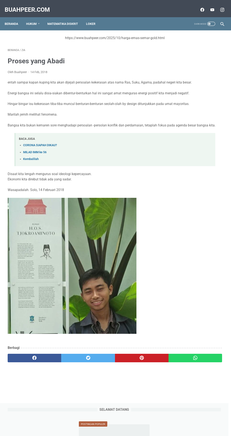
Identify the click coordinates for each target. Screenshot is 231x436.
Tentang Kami (86, 420)
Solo (173, 152)
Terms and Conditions (136, 420)
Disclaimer (162, 420)
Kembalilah (31, 176)
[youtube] (208, 5)
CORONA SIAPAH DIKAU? (40, 162)
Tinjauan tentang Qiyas (187, 84)
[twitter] (62, 375)
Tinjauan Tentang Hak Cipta (191, 200)
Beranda (14, 16)
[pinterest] (98, 375)
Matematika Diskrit (65, 16)
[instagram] (218, 5)
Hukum (34, 16)
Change (176, 131)
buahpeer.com (30, 4)
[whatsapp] (134, 375)
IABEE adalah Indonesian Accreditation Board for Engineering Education (189, 306)
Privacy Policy (109, 420)
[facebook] (198, 5)
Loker (93, 16)
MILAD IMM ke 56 (35, 169)
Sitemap (67, 420)
